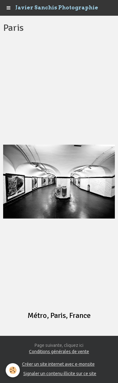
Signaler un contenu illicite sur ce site (59, 373)
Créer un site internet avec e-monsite (58, 364)
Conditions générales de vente (59, 351)
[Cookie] (13, 370)
